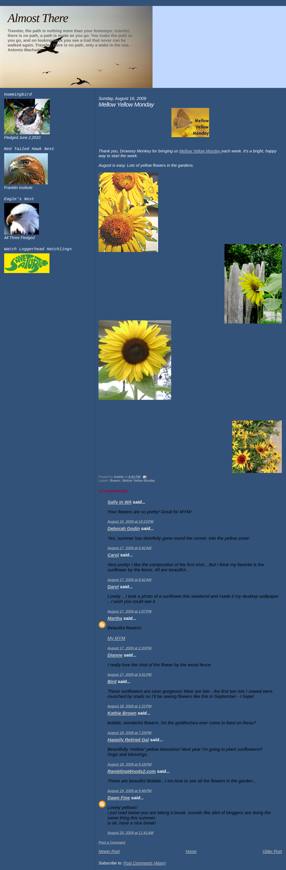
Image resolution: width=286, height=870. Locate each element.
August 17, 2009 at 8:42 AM (129, 580)
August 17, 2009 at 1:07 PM (129, 611)
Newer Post (109, 851)
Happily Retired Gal (128, 739)
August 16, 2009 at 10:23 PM (130, 522)
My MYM (116, 638)
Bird (111, 681)
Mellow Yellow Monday (200, 151)
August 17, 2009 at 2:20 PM (129, 648)
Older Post (272, 851)
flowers (115, 480)
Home (191, 851)
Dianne (114, 655)
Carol (113, 554)
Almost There (38, 18)
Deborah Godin (123, 528)
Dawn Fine (118, 797)
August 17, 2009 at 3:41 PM (129, 675)
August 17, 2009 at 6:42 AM (129, 548)
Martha (114, 618)
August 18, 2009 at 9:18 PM (129, 764)
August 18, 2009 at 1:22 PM (129, 706)
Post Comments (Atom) (145, 863)
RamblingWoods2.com (131, 771)
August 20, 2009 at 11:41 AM (130, 833)
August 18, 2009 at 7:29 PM (129, 733)
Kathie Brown (121, 713)
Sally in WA (119, 502)
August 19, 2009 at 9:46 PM (129, 791)
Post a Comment (112, 843)
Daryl (113, 586)
